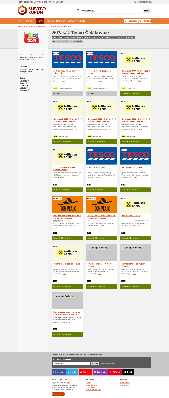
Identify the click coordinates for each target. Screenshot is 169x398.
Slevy (40, 21)
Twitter (22, 83)
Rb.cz (30, 71)
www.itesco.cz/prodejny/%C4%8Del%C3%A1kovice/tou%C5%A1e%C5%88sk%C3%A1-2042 (93, 37)
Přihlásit (95, 364)
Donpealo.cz (31, 69)
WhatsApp (23, 90)
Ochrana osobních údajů (108, 364)
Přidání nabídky (124, 383)
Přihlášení (145, 21)
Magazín (72, 21)
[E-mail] (71, 363)
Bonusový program (92, 385)
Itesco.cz (23, 69)
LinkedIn (23, 85)
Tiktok (129, 372)
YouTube (87, 372)
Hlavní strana (22, 26)
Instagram (101, 372)
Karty (82, 21)
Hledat (147, 10)
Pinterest (23, 88)
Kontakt (88, 383)
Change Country (58, 394)
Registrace (131, 21)
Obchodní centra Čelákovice (36, 26)
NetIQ (68, 383)
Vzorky (50, 21)
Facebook (23, 81)
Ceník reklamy (124, 385)
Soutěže (60, 21)
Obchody (28, 21)
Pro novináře (90, 387)
